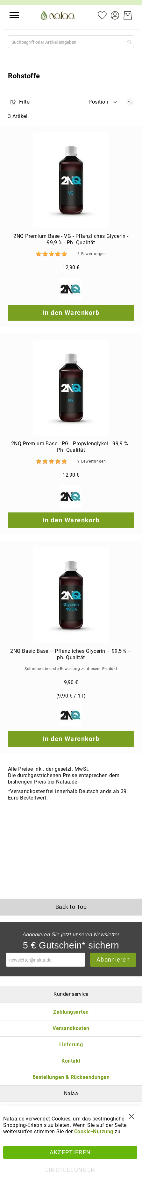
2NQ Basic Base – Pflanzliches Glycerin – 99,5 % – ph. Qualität (71, 654)
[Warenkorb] (127, 15)
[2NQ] (71, 290)
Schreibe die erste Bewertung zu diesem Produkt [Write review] (71, 669)
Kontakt (70, 1061)
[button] (14, 15)
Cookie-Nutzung (93, 1131)
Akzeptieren (70, 1152)
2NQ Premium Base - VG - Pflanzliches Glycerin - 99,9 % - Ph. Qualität (71, 239)
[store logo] (58, 15)
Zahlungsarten (71, 1012)
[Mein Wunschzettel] (102, 15)
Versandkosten (71, 1028)
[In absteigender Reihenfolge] (130, 102)
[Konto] (115, 15)
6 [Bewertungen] (91, 254)
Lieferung (71, 1045)
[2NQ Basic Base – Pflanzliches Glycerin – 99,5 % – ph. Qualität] (71, 595)
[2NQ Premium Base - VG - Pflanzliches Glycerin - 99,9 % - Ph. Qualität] (71, 180)
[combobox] (71, 41)
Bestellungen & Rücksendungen (71, 1077)
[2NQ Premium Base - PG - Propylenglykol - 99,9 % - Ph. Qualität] (71, 388)
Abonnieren (113, 959)
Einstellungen (70, 1169)
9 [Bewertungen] (91, 461)
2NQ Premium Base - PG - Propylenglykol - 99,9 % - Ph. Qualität (71, 447)
